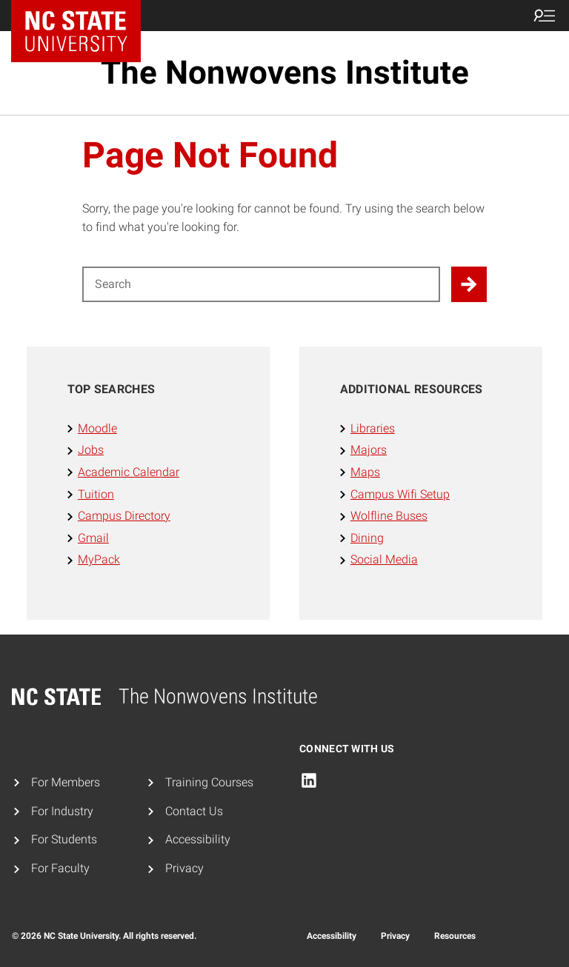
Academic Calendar (128, 472)
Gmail (93, 538)
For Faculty (60, 868)
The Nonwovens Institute (285, 72)
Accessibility (197, 839)
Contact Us (194, 811)
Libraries (372, 428)
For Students (64, 839)
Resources (455, 936)
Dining (367, 538)
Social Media (384, 559)
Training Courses (209, 782)
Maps (365, 472)
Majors (368, 450)
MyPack (99, 559)
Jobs (91, 450)
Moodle (97, 428)
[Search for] (261, 284)
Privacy (184, 868)
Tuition (96, 494)
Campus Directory (124, 516)
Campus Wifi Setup (400, 494)
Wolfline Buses (388, 516)
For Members (65, 782)
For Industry (62, 811)
